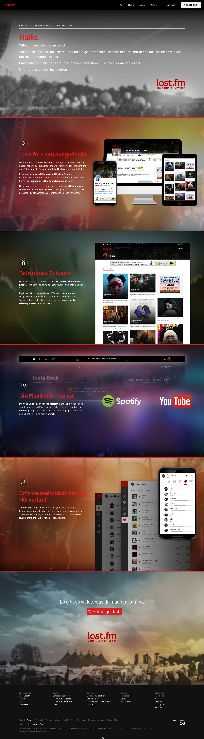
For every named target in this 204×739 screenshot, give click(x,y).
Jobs (70, 25)
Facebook (159, 696)
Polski (72, 720)
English (22, 720)
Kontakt (61, 25)
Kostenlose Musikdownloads (99, 701)
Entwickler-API (93, 698)
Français (48, 720)
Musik (131, 4)
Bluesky (158, 701)
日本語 (65, 720)
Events (142, 4)
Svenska (101, 720)
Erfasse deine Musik (44, 25)
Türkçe (109, 720)
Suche (121, 5)
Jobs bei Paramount (27, 731)
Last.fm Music (41, 731)
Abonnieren (126, 701)
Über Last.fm (25, 25)
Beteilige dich (107, 611)
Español (39, 720)
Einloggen (171, 4)
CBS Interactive (25, 728)
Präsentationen (26, 704)
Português (81, 720)
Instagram (159, 704)
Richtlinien (97, 728)
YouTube (158, 707)
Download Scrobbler (96, 696)
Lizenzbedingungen (74, 728)
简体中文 (118, 720)
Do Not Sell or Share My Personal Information (138, 728)
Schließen (103, 738)
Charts (153, 4)
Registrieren (191, 5)
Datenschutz (87, 728)
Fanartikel (91, 704)
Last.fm (13, 5)
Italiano (57, 720)
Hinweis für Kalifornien (111, 728)
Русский (92, 720)
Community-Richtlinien (62, 701)
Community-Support (62, 698)
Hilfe (55, 704)
